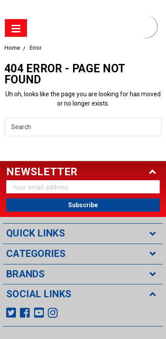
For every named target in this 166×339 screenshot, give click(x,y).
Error (36, 47)
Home (12, 47)
